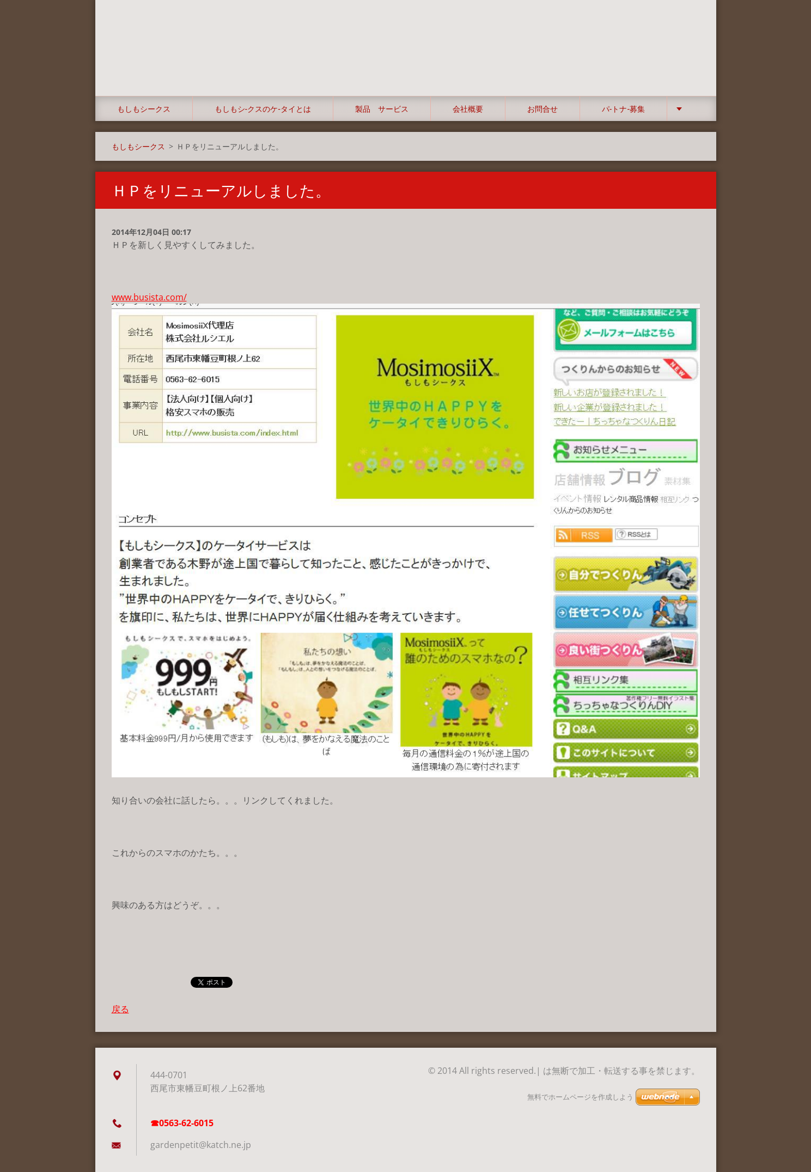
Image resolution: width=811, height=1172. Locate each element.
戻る (120, 1009)
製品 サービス (381, 109)
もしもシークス (143, 109)
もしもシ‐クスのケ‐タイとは (263, 109)
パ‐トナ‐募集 (623, 109)
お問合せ (542, 109)
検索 (687, 31)
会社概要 (468, 109)
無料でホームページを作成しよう (580, 1097)
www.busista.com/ (149, 297)
